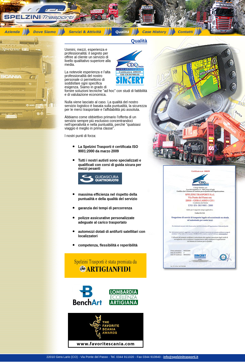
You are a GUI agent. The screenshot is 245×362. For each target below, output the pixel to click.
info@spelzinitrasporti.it (181, 357)
